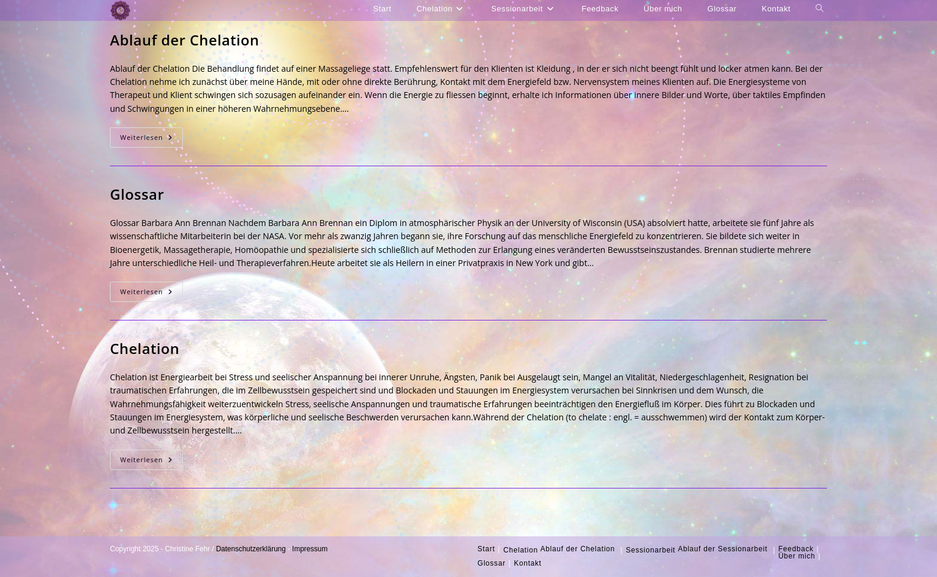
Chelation (144, 348)
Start (486, 549)
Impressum (309, 549)
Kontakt (527, 563)
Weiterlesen (151, 140)
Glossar (137, 194)
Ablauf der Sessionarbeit (722, 549)
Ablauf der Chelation (184, 40)
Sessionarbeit (650, 550)
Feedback (795, 549)
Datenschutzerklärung (251, 549)
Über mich (796, 556)
